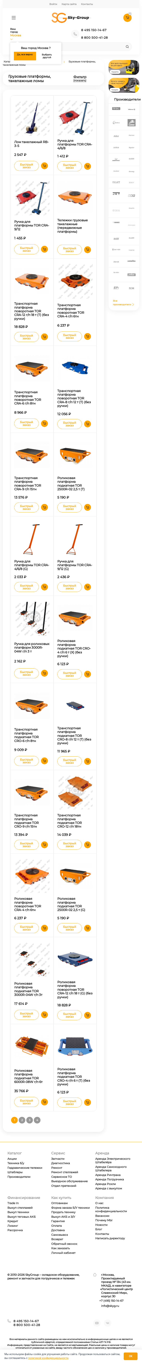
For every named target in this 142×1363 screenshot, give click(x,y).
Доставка (58, 1230)
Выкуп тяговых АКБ (21, 1216)
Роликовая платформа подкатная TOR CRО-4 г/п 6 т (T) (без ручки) (73, 1076)
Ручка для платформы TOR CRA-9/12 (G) (74, 565)
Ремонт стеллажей (64, 1172)
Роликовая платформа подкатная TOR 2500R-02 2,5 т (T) (71, 483)
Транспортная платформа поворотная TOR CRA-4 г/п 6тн (70, 310)
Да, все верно (25, 54)
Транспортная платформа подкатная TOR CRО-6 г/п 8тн (26, 735)
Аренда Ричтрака (108, 1175)
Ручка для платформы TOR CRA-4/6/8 (74, 144)
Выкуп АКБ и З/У (63, 1216)
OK (130, 1356)
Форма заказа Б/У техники (70, 1207)
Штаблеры (15, 1172)
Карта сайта (69, 4)
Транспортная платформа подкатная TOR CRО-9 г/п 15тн (26, 820)
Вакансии (102, 1216)
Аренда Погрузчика (109, 1179)
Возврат (57, 1239)
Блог (98, 1229)
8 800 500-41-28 (94, 37)
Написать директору (110, 1238)
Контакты (87, 4)
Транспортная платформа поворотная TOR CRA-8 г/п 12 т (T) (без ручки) (74, 398)
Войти (53, 4)
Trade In (13, 1203)
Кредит (12, 1221)
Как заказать (60, 1248)
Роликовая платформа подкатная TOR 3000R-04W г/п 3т (28, 989)
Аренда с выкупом (108, 1188)
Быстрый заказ (26, 166)
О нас (99, 1203)
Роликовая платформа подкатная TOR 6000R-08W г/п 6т (28, 1076)
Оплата (56, 1225)
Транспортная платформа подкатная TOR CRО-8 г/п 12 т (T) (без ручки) (74, 735)
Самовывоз (59, 1235)
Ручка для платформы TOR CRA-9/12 (31, 225)
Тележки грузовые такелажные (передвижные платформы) (72, 225)
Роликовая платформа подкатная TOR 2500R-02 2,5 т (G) (71, 904)
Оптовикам (59, 1203)
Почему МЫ (103, 1220)
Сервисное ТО (61, 1177)
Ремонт (56, 1167)
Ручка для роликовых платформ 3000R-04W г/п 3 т (31, 647)
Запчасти (57, 1158)
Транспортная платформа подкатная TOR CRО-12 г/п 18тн (69, 820)
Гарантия (58, 1221)
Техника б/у (15, 1163)
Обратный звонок (64, 1244)
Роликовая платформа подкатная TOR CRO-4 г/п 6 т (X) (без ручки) (74, 648)
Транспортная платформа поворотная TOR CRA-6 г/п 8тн (27, 397)
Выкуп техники (18, 1212)
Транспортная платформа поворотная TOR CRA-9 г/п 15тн (27, 483)
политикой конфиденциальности (48, 1358)
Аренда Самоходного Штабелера (111, 1168)
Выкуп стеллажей (20, 1207)
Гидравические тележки (24, 1167)
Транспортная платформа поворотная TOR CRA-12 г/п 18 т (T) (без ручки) (31, 311)
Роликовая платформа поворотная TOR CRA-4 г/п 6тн (27, 904)
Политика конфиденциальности (111, 1209)
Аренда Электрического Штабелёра (112, 1160)
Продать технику (63, 1212)
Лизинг (12, 1225)
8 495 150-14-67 (93, 30)
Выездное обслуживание (69, 1181)
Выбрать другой (47, 56)
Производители (18, 1177)
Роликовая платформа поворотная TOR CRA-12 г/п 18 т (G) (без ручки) (74, 989)
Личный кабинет (63, 1253)
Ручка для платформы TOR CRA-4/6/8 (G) (31, 565)
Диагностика (60, 1163)
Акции (12, 1158)
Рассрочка (15, 1230)
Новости (101, 1225)
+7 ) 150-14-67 (111, 1300)
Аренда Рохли (105, 1184)
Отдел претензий (63, 1186)
